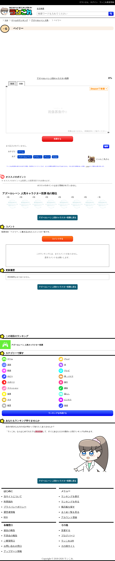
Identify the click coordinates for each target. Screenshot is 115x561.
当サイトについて (13, 496)
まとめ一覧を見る (70, 512)
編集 (106, 146)
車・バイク (66, 376)
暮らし (64, 394)
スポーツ (8, 382)
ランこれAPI (67, 541)
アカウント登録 (69, 517)
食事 (6, 394)
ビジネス (65, 400)
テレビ (64, 370)
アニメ (47, 157)
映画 (6, 370)
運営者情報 (9, 512)
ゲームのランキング (19, 20)
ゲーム (21, 152)
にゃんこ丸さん (102, 159)
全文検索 (40, 8)
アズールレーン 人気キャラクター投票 (47, 20)
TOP (6, 20)
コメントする (57, 239)
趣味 (63, 388)
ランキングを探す (70, 496)
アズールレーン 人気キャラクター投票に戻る (57, 217)
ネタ (6, 400)
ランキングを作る (70, 501)
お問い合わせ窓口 (13, 546)
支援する (65, 530)
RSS (6, 517)
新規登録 (39, 431)
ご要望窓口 (9, 541)
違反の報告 (9, 530)
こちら (87, 166)
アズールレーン (24, 157)
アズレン (37, 157)
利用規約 (8, 501)
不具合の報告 (10, 535)
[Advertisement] (57, 53)
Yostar (55, 157)
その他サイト (68, 546)
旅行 (63, 382)
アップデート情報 (13, 551)
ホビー (7, 376)
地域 (63, 405)
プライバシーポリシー (15, 507)
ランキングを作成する (57, 413)
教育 (6, 405)
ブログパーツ (68, 535)
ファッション (10, 388)
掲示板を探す (68, 507)
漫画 (6, 365)
